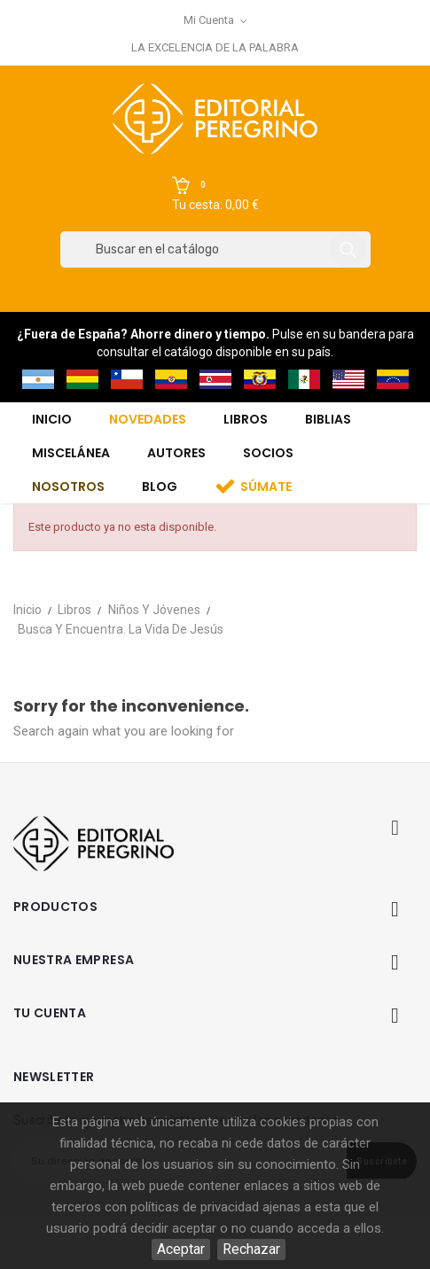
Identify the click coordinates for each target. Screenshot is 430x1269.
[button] (215, 195)
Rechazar (251, 1249)
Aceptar (181, 1249)
